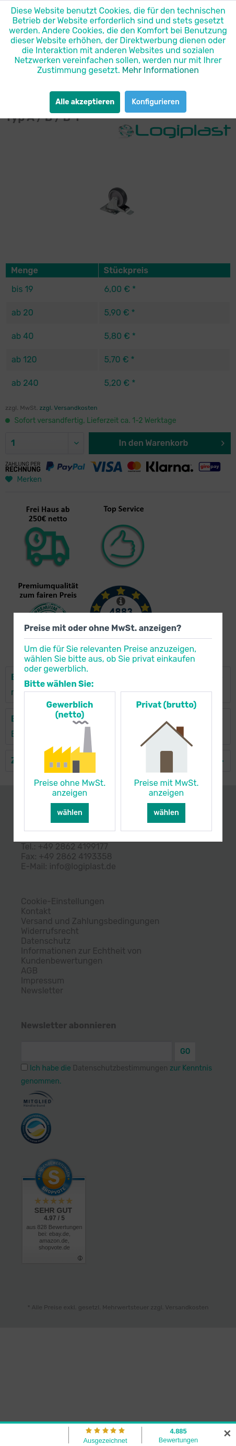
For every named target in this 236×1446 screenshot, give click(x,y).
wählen (69, 812)
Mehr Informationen (160, 70)
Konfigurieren (155, 102)
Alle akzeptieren (84, 102)
